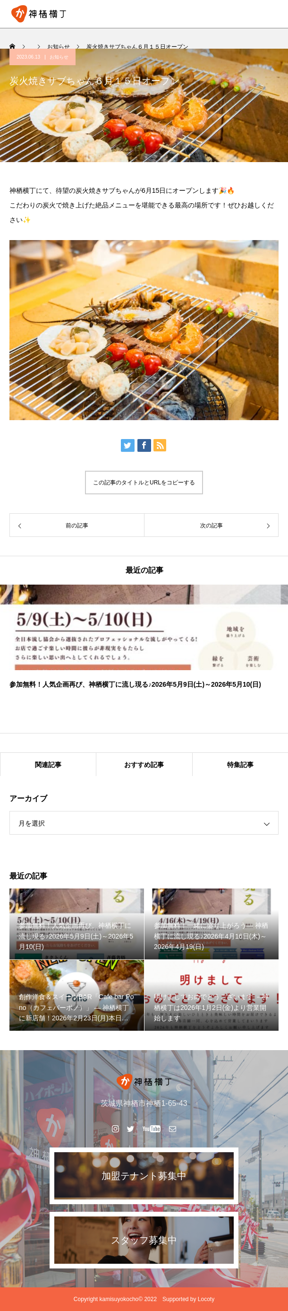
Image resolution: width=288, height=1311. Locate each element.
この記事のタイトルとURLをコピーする (144, 482)
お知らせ (59, 57)
